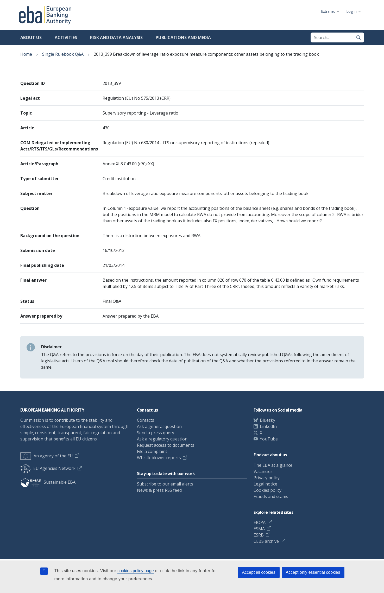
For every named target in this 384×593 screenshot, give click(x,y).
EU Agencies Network (47, 468)
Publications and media (183, 37)
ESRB (259, 535)
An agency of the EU (46, 456)
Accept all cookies (258, 572)
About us (31, 37)
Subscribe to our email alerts (165, 484)
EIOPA (260, 522)
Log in (351, 11)
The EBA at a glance (273, 465)
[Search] (358, 37)
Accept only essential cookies (313, 572)
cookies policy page (135, 571)
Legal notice (265, 484)
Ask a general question (159, 426)
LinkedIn (268, 426)
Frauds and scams (271, 496)
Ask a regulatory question (162, 439)
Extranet (328, 11)
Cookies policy (267, 490)
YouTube (269, 439)
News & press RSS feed (159, 490)
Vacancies (263, 471)
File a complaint (152, 451)
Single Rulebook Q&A (63, 54)
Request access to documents (165, 445)
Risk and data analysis (116, 37)
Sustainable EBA (47, 482)
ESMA (259, 529)
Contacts (145, 420)
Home (26, 54)
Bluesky (267, 420)
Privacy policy (267, 478)
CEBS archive (266, 541)
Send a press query (155, 433)
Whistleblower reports (159, 457)
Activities (66, 37)
